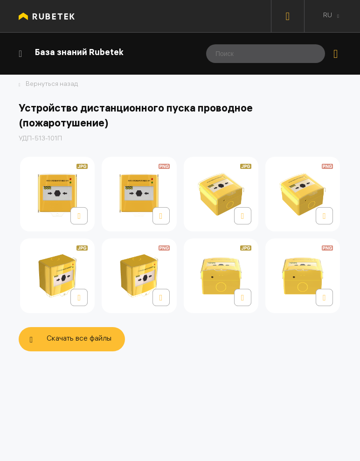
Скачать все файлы (79, 339)
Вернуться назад (52, 85)
